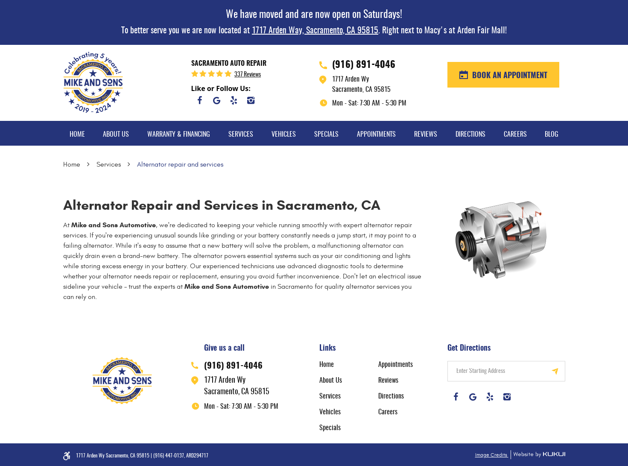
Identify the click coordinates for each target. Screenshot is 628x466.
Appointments (376, 134)
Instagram (251, 100)
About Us (116, 134)
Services (240, 134)
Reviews (425, 134)
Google (216, 100)
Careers (515, 134)
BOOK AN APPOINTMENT (508, 76)
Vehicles (284, 134)
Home (77, 134)
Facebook (199, 100)
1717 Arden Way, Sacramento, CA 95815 (315, 30)
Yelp (233, 100)
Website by (538, 454)
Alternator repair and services (180, 164)
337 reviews (247, 75)
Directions (470, 134)
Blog (551, 134)
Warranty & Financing (178, 134)
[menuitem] (77, 133)
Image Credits (491, 455)
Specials (326, 134)
